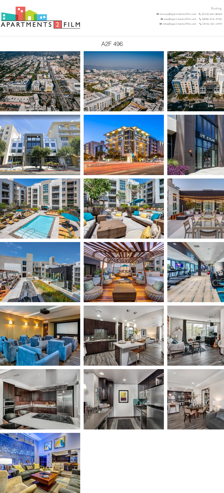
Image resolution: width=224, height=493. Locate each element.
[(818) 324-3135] (209, 19)
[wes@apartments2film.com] (177, 19)
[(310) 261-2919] (209, 24)
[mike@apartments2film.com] (176, 24)
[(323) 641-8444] (209, 14)
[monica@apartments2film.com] (175, 14)
